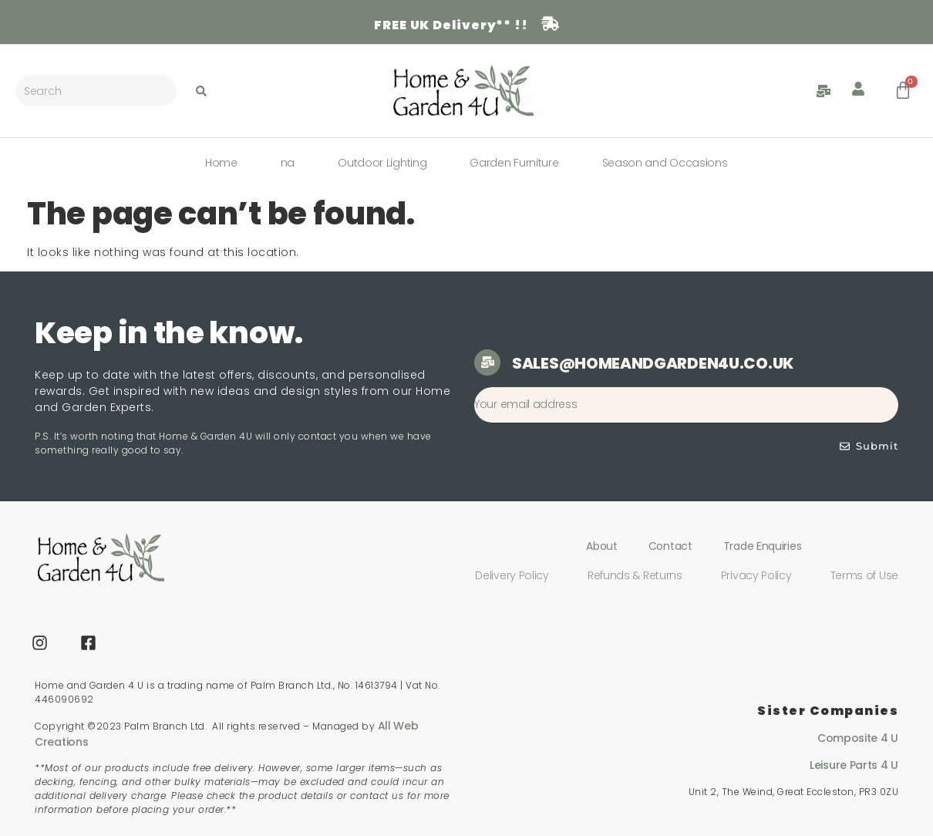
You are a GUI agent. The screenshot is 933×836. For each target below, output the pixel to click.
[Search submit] (201, 91)
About (602, 546)
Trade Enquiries (762, 546)
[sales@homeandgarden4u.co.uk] (487, 362)
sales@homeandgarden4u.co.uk (652, 363)
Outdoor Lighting (382, 162)
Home (221, 162)
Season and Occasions (665, 162)
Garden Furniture (514, 162)
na (288, 162)
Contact (670, 546)
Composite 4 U (857, 738)
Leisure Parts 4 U (854, 765)
